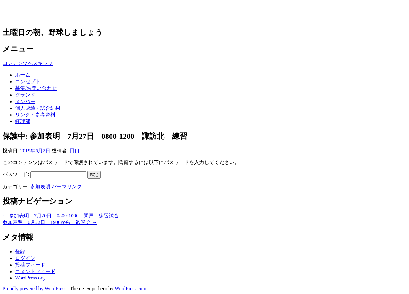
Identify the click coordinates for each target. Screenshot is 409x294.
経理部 (22, 121)
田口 (75, 150)
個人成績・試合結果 (37, 108)
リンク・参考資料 (35, 114)
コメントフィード (35, 271)
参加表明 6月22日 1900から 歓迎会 (50, 222)
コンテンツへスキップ (28, 63)
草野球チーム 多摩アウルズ (69, 13)
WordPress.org (30, 277)
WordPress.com (130, 288)
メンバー (25, 101)
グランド (25, 94)
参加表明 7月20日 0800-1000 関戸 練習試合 (61, 215)
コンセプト (27, 81)
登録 (20, 251)
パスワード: (44, 174)
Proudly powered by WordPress (34, 288)
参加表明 (40, 186)
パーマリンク (67, 186)
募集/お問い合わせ (36, 88)
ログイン (25, 258)
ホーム (22, 75)
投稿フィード (30, 265)
